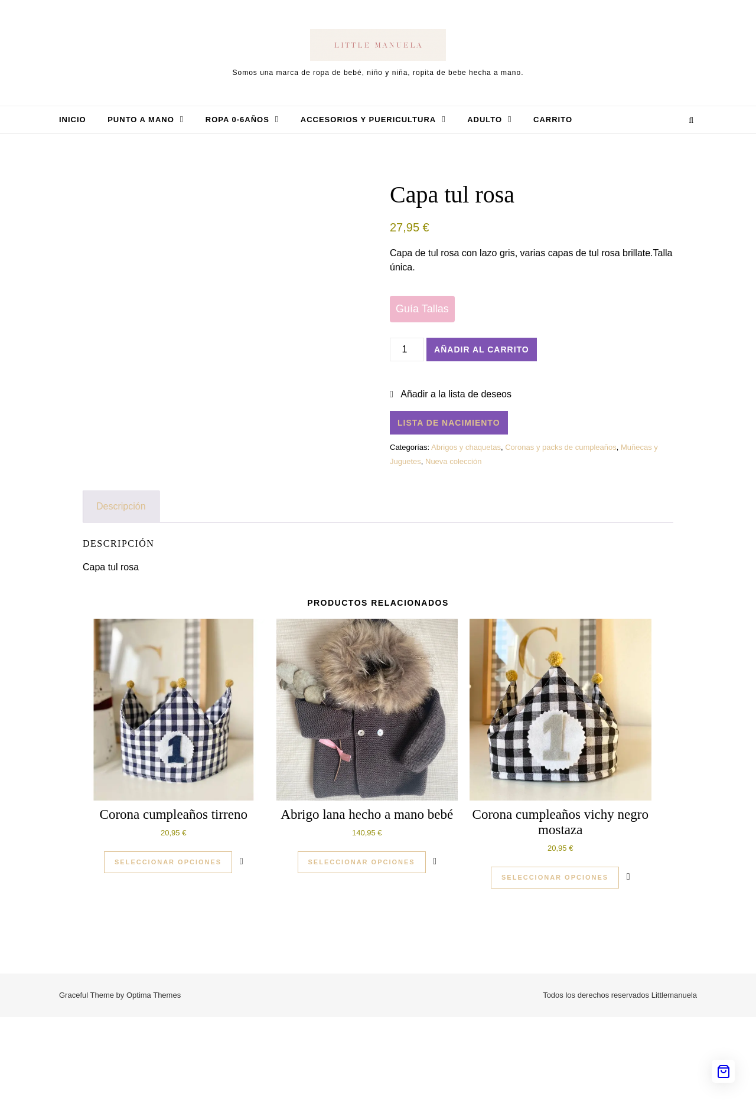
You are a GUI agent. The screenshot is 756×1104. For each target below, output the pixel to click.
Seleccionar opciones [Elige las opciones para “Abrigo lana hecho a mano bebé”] (361, 948)
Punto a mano (140, 119)
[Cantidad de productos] (407, 349)
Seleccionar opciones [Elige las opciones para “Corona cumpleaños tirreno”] (168, 948)
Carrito (552, 119)
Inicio (72, 119)
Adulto (484, 119)
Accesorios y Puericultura (368, 119)
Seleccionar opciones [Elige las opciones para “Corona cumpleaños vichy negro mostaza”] (554, 964)
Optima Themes (153, 1081)
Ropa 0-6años (237, 119)
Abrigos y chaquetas (466, 447)
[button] (450, 394)
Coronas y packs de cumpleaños (561, 447)
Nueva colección (453, 461)
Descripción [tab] (121, 593)
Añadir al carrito (481, 349)
